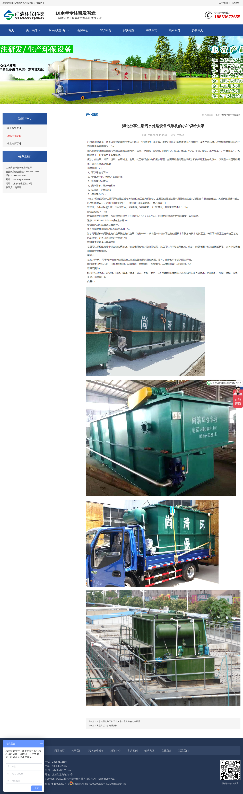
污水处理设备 (57, 30)
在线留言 (151, 30)
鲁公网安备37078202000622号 (89, 783)
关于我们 (223, 3)
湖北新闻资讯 (14, 128)
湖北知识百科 (14, 143)
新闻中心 (82, 30)
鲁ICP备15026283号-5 (57, 783)
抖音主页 (197, 30)
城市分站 (121, 783)
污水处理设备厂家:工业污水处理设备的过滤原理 (118, 721)
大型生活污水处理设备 (107, 725)
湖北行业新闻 (14, 136)
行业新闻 (236, 115)
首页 (11, 30)
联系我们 (236, 3)
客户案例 (105, 30)
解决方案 (128, 30)
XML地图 (111, 783)
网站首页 (59, 750)
